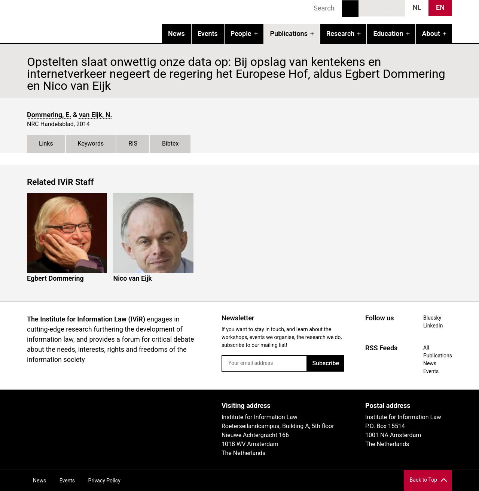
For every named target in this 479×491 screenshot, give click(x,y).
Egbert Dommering (55, 278)
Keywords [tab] (91, 143)
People (241, 33)
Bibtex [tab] (170, 143)
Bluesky (368, 8)
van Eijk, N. (95, 115)
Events (208, 33)
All (426, 348)
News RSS (395, 8)
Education (388, 33)
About (431, 33)
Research (340, 33)
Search (350, 8)
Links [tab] (46, 143)
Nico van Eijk (132, 278)
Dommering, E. (49, 115)
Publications (289, 33)
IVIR (123, 20)
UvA (114, 408)
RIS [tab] (132, 143)
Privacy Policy (104, 481)
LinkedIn (382, 8)
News (176, 33)
